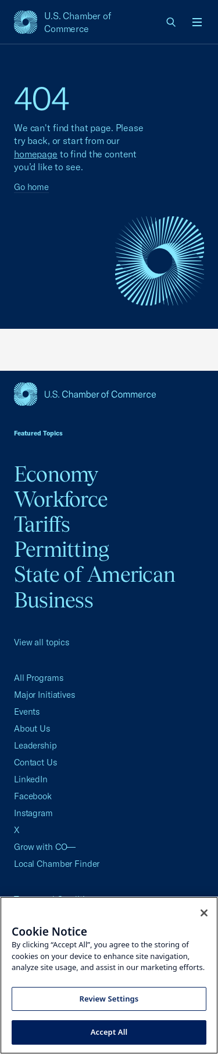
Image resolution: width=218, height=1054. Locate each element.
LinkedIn (31, 779)
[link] (171, 22)
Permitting (61, 549)
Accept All (109, 1032)
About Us (32, 728)
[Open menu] (197, 22)
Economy (56, 474)
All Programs (38, 677)
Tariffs (42, 524)
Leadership (35, 745)
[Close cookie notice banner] (204, 913)
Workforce (61, 499)
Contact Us (35, 762)
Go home (31, 186)
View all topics (41, 642)
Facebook (33, 796)
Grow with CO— (45, 846)
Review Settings (109, 998)
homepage (36, 154)
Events (27, 711)
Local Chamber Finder (56, 863)
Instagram (33, 812)
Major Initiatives (44, 694)
